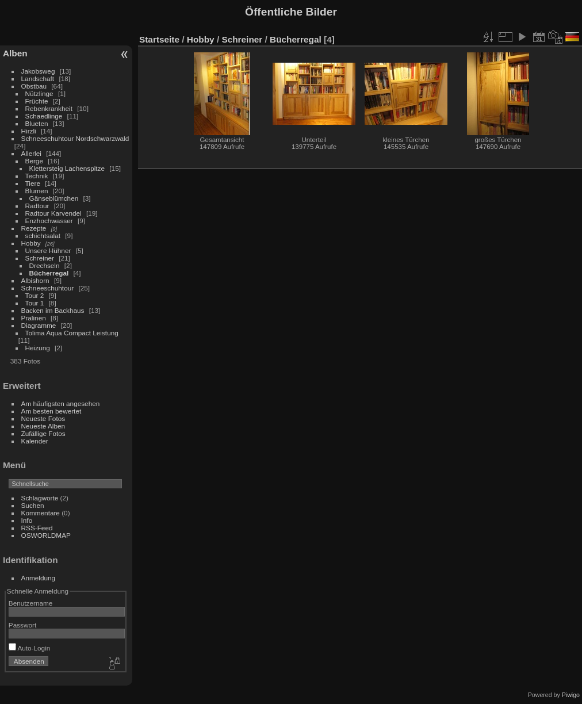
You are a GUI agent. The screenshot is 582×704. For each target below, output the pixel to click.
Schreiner (39, 258)
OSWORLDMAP (46, 535)
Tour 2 (34, 295)
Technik (36, 175)
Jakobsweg (38, 71)
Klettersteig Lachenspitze (67, 168)
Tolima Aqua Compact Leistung (71, 332)
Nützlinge (39, 93)
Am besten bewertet (51, 411)
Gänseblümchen (54, 198)
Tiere (32, 183)
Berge (34, 160)
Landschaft (38, 78)
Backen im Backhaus (53, 310)
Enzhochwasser (49, 220)
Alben (15, 53)
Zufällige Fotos (43, 433)
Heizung (37, 347)
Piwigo (571, 694)
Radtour (37, 205)
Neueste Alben (43, 426)
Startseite (159, 39)
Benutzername (31, 603)
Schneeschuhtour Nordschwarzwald (75, 138)
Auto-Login (30, 648)
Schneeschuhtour (47, 288)
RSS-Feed (37, 527)
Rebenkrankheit (48, 108)
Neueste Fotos (43, 418)
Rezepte (34, 228)
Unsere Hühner (48, 250)
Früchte (36, 101)
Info (27, 520)
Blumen (36, 190)
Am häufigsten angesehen (60, 403)
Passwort (22, 625)
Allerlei (31, 153)
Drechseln (44, 265)
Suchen (32, 505)
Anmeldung (38, 577)
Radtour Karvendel (53, 213)
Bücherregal (49, 273)
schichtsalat (42, 235)
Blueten (36, 123)
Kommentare (40, 512)
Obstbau (34, 86)
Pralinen (33, 318)
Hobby (31, 243)
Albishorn (35, 280)
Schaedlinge (44, 116)
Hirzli (28, 131)
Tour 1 (34, 303)
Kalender (34, 441)
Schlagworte (40, 498)
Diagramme (38, 325)
